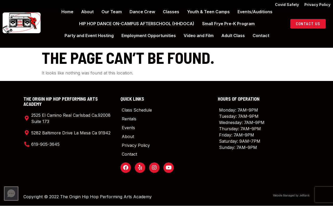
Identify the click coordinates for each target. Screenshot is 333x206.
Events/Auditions (255, 11)
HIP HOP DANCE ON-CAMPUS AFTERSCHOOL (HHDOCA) (136, 23)
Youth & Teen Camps (208, 11)
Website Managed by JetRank (291, 195)
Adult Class (233, 35)
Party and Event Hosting (89, 35)
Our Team (111, 11)
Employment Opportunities (148, 35)
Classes (171, 11)
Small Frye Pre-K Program (228, 23)
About (87, 11)
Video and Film (199, 35)
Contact (261, 35)
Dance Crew (142, 11)
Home (67, 11)
